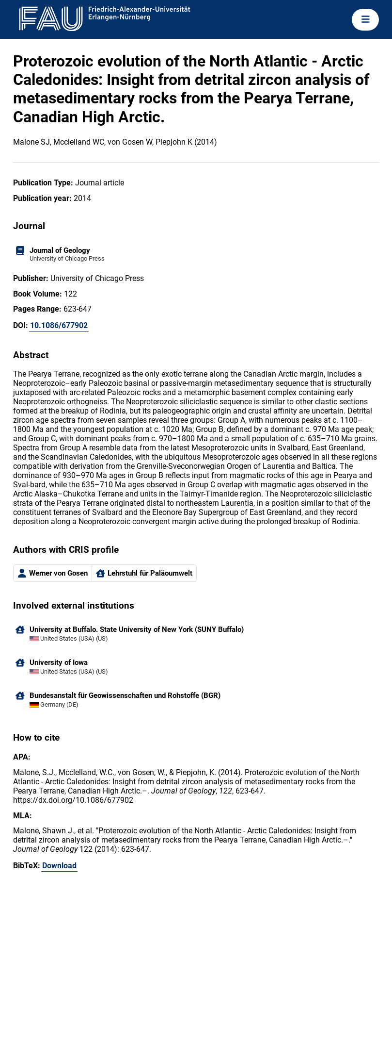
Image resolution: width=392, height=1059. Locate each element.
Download (59, 865)
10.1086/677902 (59, 325)
